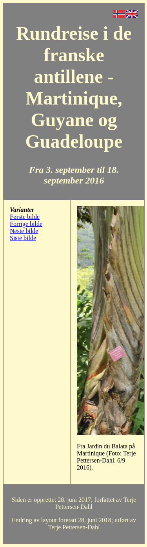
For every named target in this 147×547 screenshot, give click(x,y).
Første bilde (25, 216)
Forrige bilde (26, 223)
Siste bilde (23, 238)
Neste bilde (24, 231)
